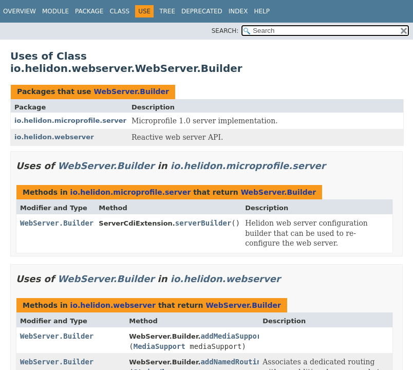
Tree (167, 11)
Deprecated (201, 11)
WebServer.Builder (130, 91)
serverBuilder (203, 223)
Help (262, 11)
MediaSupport (159, 346)
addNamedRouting (232, 362)
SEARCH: (225, 30)
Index (238, 11)
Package (89, 11)
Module (55, 11)
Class (119, 11)
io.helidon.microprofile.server (70, 120)
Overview (19, 11)
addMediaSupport (232, 336)
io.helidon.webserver (54, 137)
